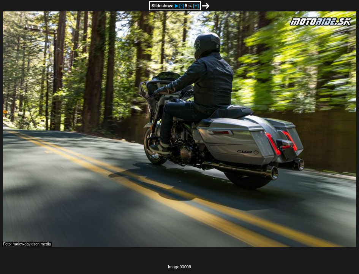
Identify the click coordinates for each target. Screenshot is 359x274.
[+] (196, 5)
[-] (181, 5)
